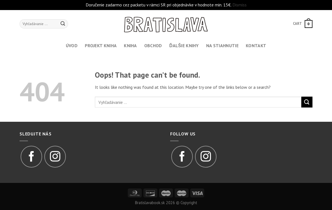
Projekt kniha (101, 45)
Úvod (72, 45)
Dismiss (239, 5)
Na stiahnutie (222, 45)
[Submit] (306, 102)
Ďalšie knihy (184, 45)
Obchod (153, 45)
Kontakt (256, 45)
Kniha (130, 45)
